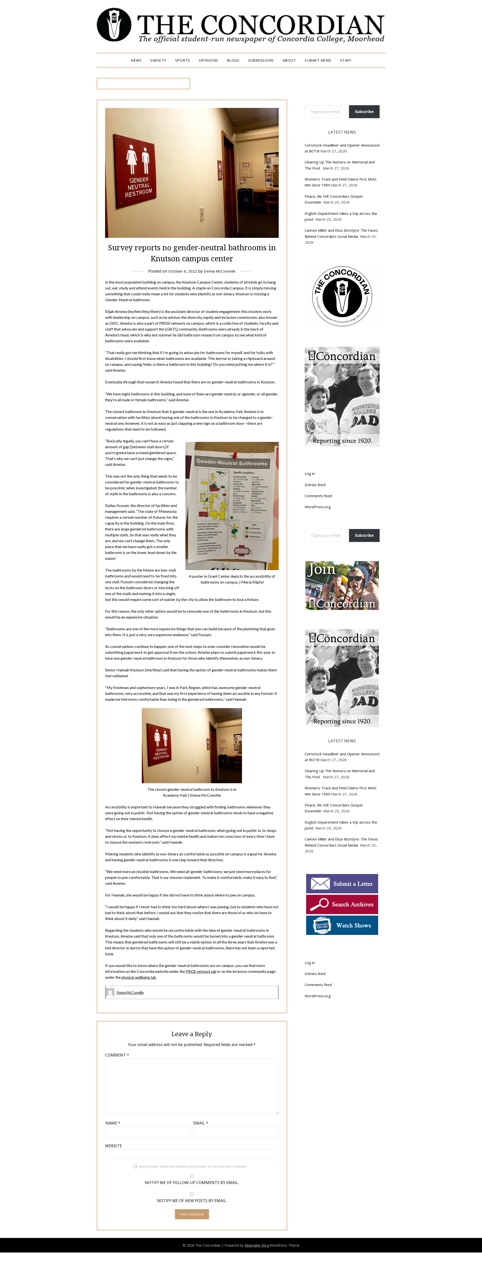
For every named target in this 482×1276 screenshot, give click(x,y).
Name (113, 1123)
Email (200, 1123)
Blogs (233, 60)
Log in (310, 473)
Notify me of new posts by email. (192, 1200)
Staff (345, 60)
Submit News (318, 60)
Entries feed (315, 484)
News (136, 60)
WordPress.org (318, 506)
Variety (158, 60)
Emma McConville (220, 271)
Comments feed (318, 495)
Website (113, 1145)
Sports (182, 60)
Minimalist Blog (256, 1245)
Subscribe (364, 111)
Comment (117, 1055)
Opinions (208, 60)
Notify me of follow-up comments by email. (192, 1182)
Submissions (261, 60)
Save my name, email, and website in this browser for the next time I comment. (193, 1166)
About (289, 60)
